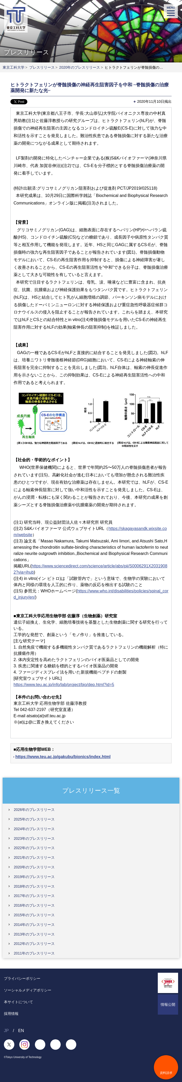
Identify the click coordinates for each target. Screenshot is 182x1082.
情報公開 (168, 1004)
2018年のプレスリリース (34, 886)
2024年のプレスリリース (34, 829)
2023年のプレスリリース (34, 838)
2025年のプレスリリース (34, 819)
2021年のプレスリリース (34, 857)
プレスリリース (42, 67)
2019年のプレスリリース (34, 877)
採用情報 (11, 1013)
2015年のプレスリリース (34, 915)
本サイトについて (18, 1002)
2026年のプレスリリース (34, 810)
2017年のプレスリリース (34, 896)
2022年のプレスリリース (34, 848)
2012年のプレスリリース (34, 944)
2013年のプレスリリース (34, 934)
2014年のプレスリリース (34, 925)
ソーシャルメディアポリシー (27, 990)
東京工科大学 (13, 67)
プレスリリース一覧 (91, 790)
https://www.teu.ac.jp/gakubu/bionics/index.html (63, 756)
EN (21, 1030)
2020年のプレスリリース (79, 67)
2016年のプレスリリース (34, 905)
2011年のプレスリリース (34, 953)
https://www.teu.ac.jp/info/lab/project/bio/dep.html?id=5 (64, 684)
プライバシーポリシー (22, 978)
